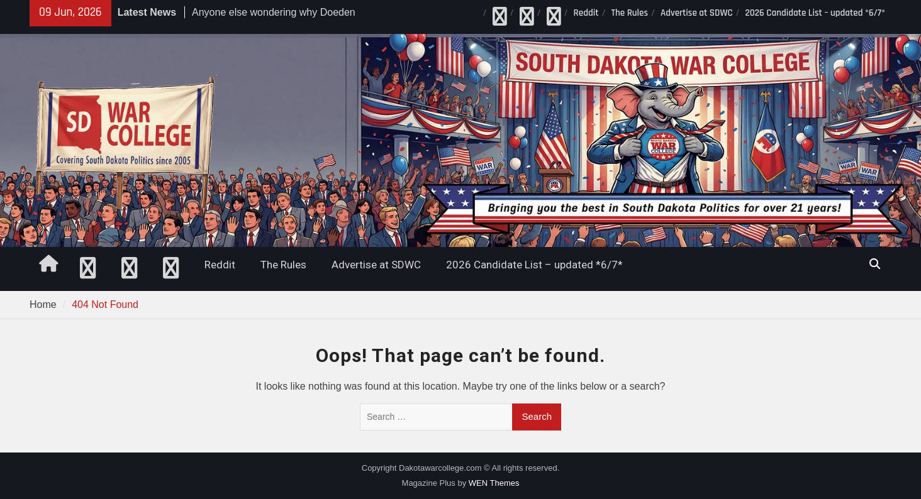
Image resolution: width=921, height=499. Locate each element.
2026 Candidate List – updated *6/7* (815, 13)
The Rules (629, 13)
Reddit (586, 13)
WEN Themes (494, 483)
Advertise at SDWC (697, 13)
